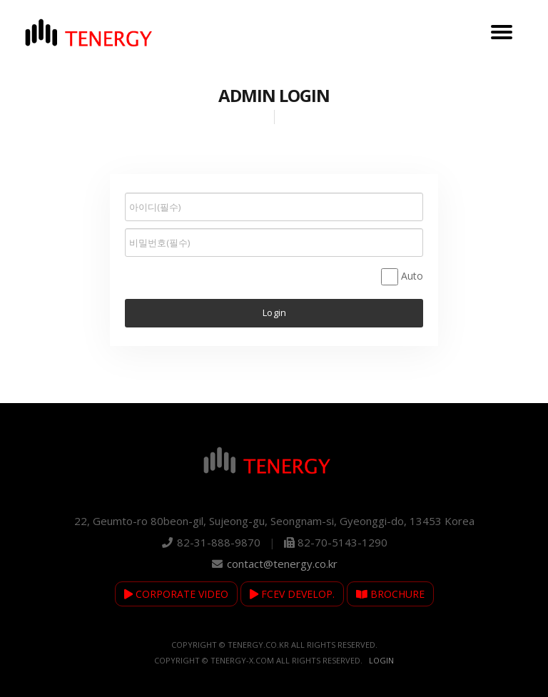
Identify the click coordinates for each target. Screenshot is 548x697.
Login (381, 660)
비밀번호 (125, 189)
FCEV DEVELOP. (292, 594)
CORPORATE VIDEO (176, 594)
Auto (412, 276)
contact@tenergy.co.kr (282, 563)
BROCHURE (390, 594)
